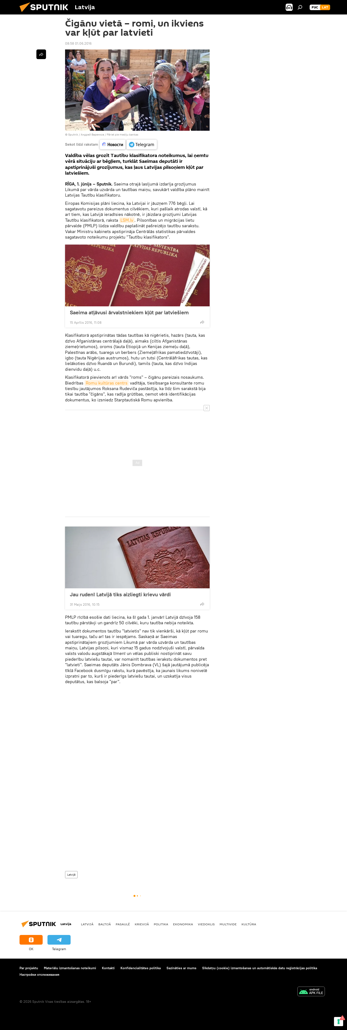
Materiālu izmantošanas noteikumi (70, 968)
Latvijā (71, 874)
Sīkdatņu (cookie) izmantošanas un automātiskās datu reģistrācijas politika (259, 968)
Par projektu (29, 968)
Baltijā (104, 924)
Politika (161, 924)
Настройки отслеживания (39, 974)
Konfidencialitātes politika (140, 968)
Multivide (228, 924)
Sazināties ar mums (181, 968)
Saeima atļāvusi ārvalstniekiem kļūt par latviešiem (129, 312)
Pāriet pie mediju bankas (122, 134)
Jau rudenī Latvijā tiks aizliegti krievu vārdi (120, 594)
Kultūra (248, 924)
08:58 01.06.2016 (78, 43)
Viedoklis (206, 924)
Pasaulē (123, 924)
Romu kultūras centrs (106, 383)
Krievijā (142, 924)
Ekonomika (183, 924)
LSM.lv (126, 220)
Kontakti (108, 968)
